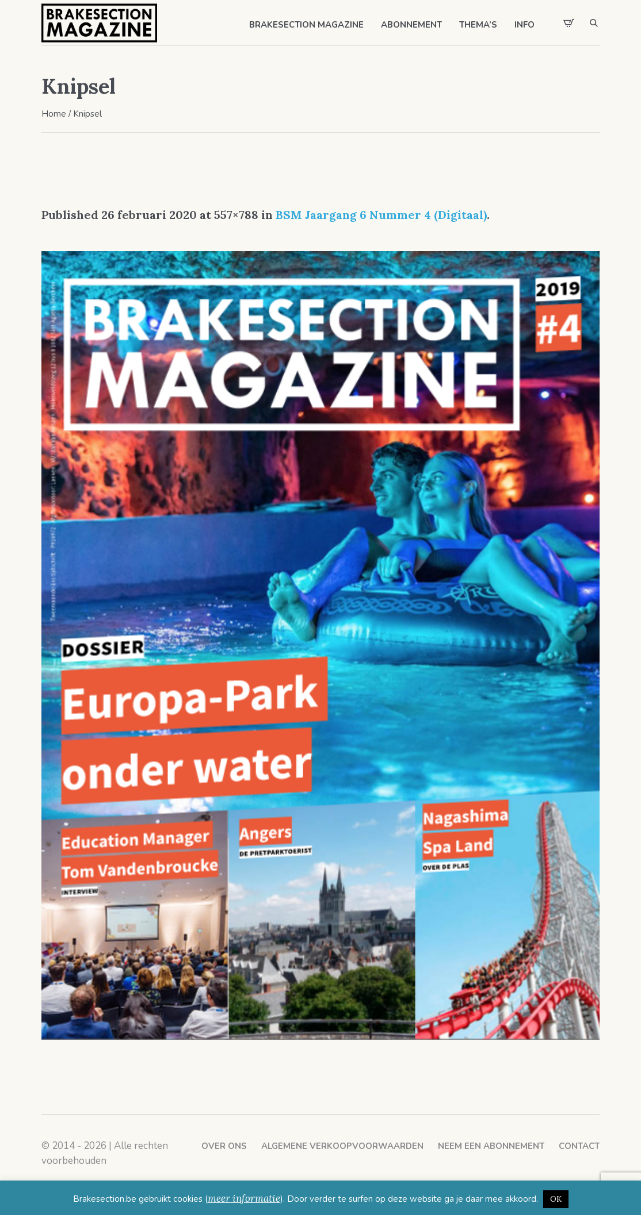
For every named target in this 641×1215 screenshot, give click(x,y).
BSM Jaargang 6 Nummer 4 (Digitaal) (381, 214)
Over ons (224, 1146)
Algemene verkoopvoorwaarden (342, 1146)
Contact (579, 1146)
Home (53, 114)
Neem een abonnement (491, 1146)
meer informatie (244, 1198)
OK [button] (556, 1199)
